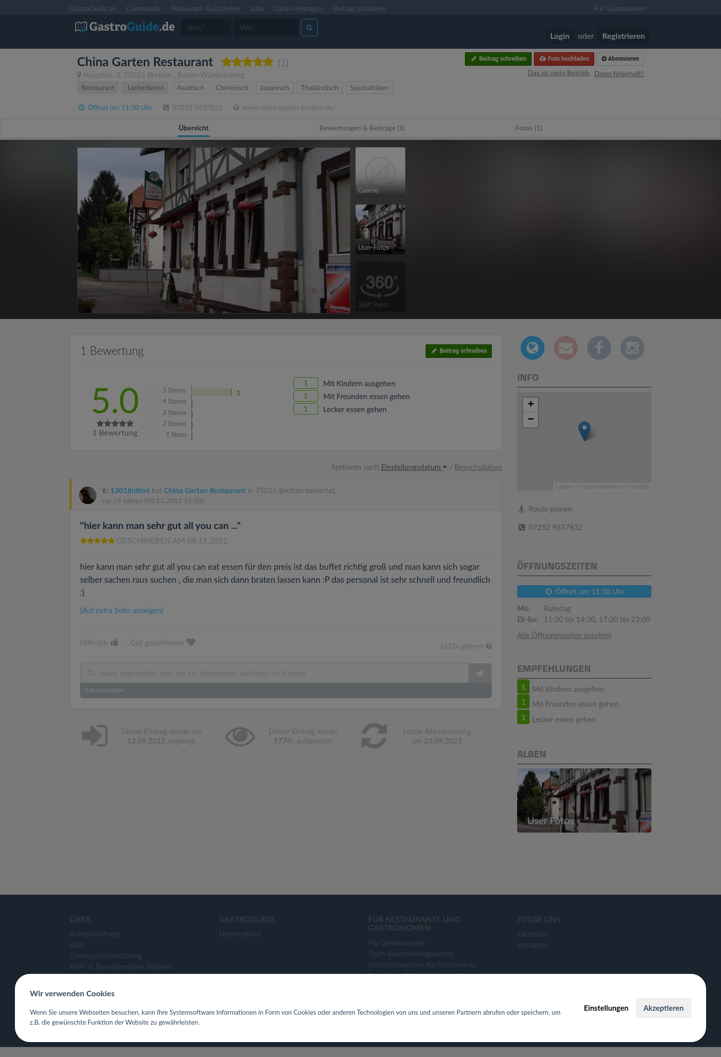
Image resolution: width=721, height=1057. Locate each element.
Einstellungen (606, 1007)
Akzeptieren (663, 1007)
